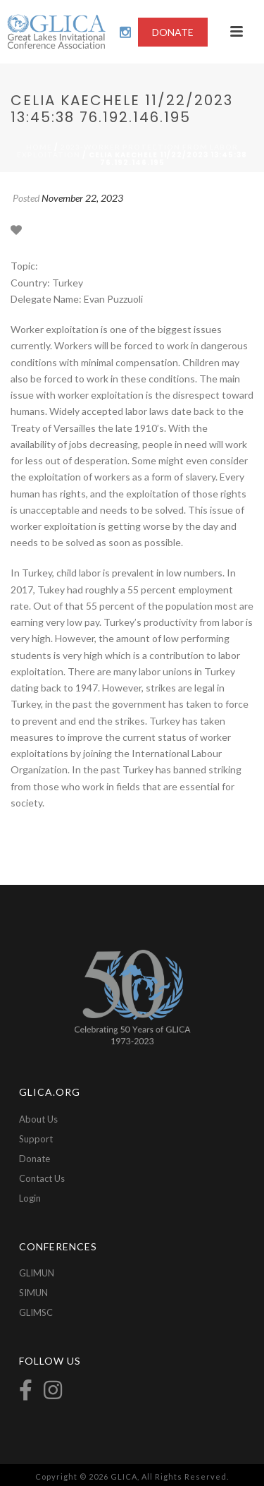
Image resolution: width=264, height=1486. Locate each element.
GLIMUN (36, 1273)
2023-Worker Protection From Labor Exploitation (127, 151)
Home (39, 147)
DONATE (173, 32)
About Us (38, 1119)
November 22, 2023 (82, 198)
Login (30, 1198)
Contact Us (42, 1178)
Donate (34, 1158)
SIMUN (33, 1292)
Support (36, 1138)
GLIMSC (36, 1312)
